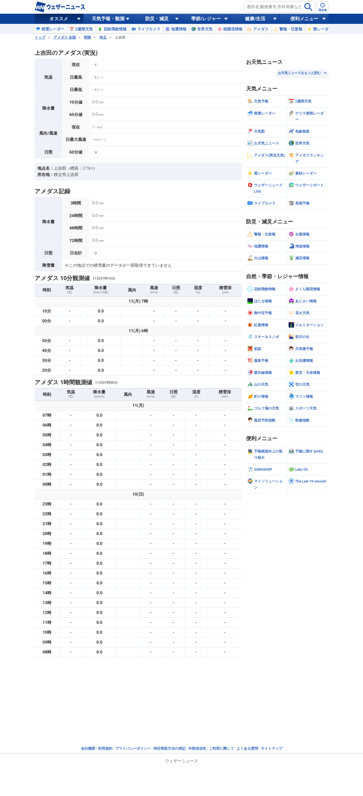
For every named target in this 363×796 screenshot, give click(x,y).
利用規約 (105, 748)
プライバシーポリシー (133, 748)
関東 (87, 37)
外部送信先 (197, 748)
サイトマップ (271, 748)
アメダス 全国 (65, 37)
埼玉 (103, 37)
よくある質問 (247, 748)
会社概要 (88, 748)
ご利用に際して (221, 748)
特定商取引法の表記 (169, 748)
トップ (40, 37)
